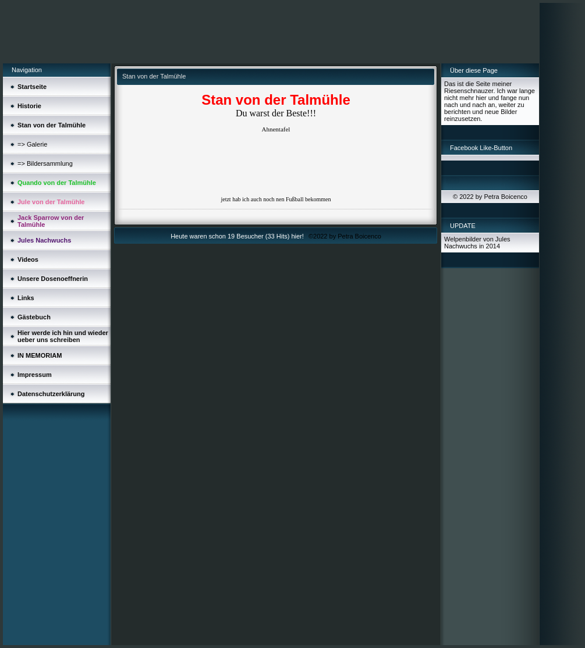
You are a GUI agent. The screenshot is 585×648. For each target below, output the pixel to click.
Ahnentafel (276, 129)
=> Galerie (32, 144)
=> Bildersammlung (45, 163)
